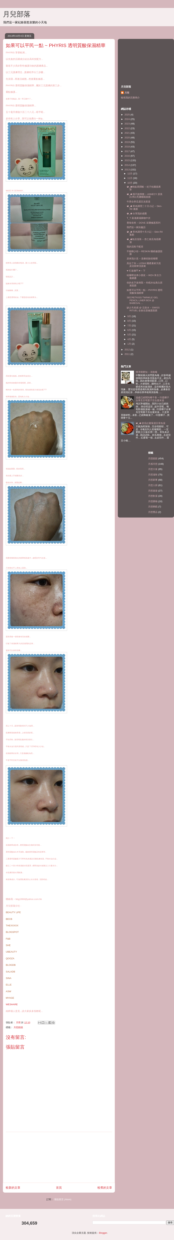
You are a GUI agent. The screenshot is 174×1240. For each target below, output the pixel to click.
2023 (127, 123)
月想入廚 (153, 485)
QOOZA (10, 958)
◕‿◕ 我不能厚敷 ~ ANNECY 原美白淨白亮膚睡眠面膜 (144, 195)
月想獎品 (153, 512)
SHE (8, 945)
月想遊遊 (153, 490)
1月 (129, 343)
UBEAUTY (11, 951)
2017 (127, 151)
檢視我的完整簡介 (130, 97)
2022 (127, 128)
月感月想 (153, 464)
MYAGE (10, 998)
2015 (127, 160)
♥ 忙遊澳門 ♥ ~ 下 (136, 270)
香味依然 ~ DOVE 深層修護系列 (143, 222)
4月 (129, 339)
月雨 (127, 92)
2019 (127, 142)
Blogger (103, 1232)
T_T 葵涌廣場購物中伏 (138, 218)
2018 (127, 146)
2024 (127, 119)
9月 (129, 316)
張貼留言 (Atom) (62, 1199)
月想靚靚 (18, 1027)
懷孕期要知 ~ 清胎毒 (146, 372)
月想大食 (153, 469)
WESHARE (12, 1004)
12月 (130, 173)
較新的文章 (13, 1187)
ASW (8, 991)
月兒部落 (16, 14)
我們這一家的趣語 (136, 227)
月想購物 (153, 501)
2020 (127, 137)
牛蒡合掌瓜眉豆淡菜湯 (138, 201)
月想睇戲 (153, 506)
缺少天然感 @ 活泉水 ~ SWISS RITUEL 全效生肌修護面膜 (143, 309)
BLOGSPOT (12, 932)
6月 (129, 330)
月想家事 (153, 479)
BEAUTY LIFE (13, 912)
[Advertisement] (59, 1157)
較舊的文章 (105, 1187)
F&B (8, 938)
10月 (130, 182)
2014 (127, 165)
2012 (127, 349)
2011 (127, 354)
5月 (129, 334)
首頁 (59, 1187)
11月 (130, 178)
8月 (129, 320)
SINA (8, 978)
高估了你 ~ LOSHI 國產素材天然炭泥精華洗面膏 (144, 265)
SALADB (10, 971)
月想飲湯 (153, 496)
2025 (127, 114)
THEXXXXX (12, 925)
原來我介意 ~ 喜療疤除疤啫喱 (142, 258)
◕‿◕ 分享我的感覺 (137, 213)
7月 (129, 325)
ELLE (9, 984)
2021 (127, 133)
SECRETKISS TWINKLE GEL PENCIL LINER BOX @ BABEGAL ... (142, 300)
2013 (127, 169)
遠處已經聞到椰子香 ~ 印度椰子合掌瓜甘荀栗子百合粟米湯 (152, 399)
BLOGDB (11, 965)
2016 (127, 155)
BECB (9, 919)
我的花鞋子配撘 (135, 246)
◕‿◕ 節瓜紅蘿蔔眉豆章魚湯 (150, 423)
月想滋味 (153, 474)
